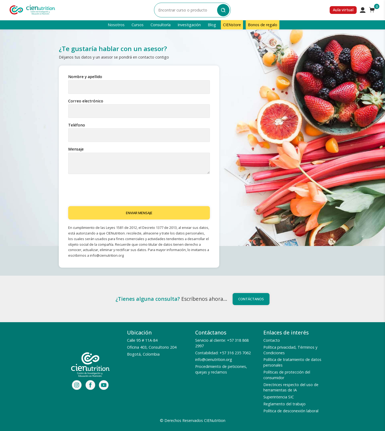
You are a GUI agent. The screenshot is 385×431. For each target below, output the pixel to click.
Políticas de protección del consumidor (286, 375)
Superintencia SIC (278, 396)
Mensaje (76, 149)
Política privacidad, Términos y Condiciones (290, 350)
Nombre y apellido (85, 77)
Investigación (189, 24)
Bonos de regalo (262, 24)
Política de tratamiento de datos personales (292, 362)
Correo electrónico (85, 101)
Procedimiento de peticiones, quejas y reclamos (221, 369)
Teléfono (76, 125)
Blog (212, 24)
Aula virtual (343, 9)
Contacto (271, 340)
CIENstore (232, 24)
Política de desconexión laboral (290, 410)
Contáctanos (251, 299)
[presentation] (108, 190)
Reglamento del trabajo (284, 403)
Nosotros (116, 24)
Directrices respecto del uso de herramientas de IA (290, 387)
